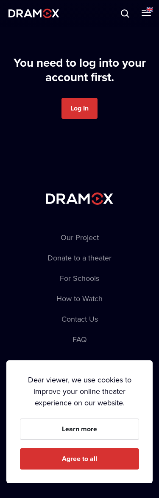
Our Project (80, 237)
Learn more (79, 429)
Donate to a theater (79, 257)
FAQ (80, 339)
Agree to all (79, 459)
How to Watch (79, 298)
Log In (79, 108)
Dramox (33, 13)
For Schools (79, 278)
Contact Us (79, 319)
